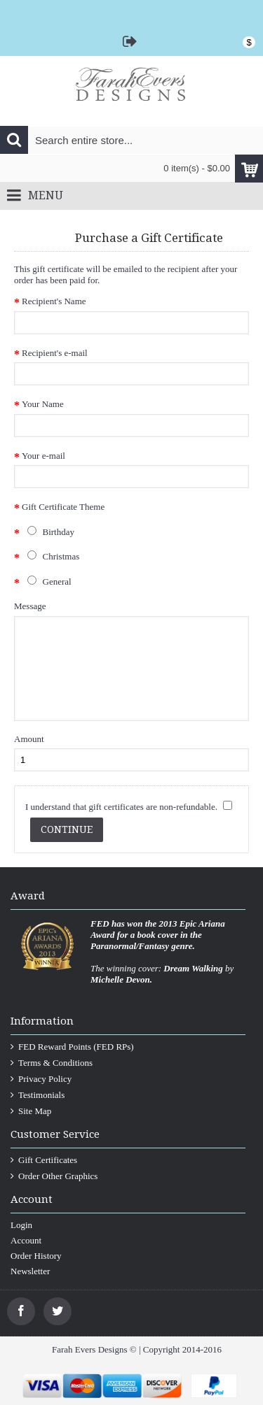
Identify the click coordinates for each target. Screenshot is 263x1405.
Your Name (43, 404)
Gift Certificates (44, 1160)
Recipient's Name (54, 301)
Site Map (31, 1111)
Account (26, 1240)
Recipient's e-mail (55, 353)
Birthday (48, 531)
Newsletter (30, 1271)
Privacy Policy (41, 1079)
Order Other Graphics (54, 1176)
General (47, 581)
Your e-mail (43, 455)
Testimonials (38, 1095)
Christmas (50, 556)
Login (21, 1225)
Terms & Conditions (52, 1063)
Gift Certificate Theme (63, 506)
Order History (36, 1255)
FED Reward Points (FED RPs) (72, 1047)
